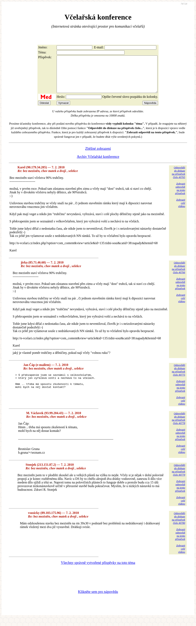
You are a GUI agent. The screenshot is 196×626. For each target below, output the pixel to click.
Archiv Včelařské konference (98, 164)
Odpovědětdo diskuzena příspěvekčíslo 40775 (178, 377)
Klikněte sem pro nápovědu (98, 599)
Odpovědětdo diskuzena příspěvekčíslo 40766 (178, 274)
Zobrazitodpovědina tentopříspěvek (180, 195)
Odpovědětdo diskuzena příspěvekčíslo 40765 (178, 179)
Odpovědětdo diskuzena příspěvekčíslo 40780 (178, 525)
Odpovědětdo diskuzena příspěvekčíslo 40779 (178, 477)
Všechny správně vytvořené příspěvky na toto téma (98, 570)
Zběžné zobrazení (98, 156)
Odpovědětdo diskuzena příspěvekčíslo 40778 (178, 425)
